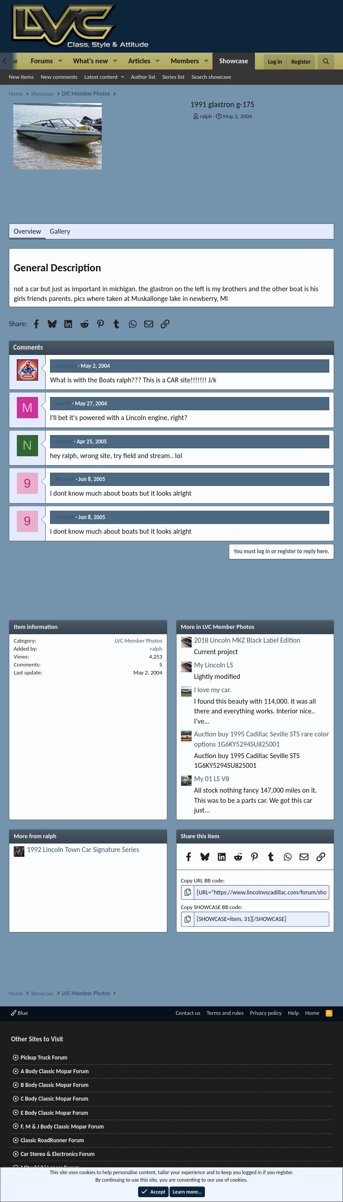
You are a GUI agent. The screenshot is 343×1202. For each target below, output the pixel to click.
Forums (42, 61)
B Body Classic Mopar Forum (55, 1085)
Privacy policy (266, 1012)
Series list (173, 76)
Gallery (60, 231)
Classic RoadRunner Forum (52, 1140)
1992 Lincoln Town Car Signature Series (83, 849)
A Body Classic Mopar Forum (55, 1071)
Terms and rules (225, 1012)
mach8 (63, 403)
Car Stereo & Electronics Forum (58, 1154)
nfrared (64, 441)
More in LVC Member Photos (217, 627)
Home (312, 1012)
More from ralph (35, 836)
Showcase (233, 61)
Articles (139, 61)
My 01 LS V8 (211, 778)
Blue (19, 1012)
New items (21, 76)
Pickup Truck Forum (44, 1057)
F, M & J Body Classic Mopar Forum (62, 1126)
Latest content (101, 76)
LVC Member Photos (138, 640)
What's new (90, 61)
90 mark (64, 479)
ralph (206, 116)
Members (185, 61)
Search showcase (211, 76)
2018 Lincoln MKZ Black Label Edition (247, 640)
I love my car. (212, 690)
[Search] (326, 61)
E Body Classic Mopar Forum (54, 1113)
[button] (60, 61)
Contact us (188, 1012)
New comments (59, 76)
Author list (143, 76)
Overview (27, 231)
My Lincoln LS (213, 665)
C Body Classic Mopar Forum (55, 1098)
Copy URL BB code (202, 880)
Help (293, 1012)
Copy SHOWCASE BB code (211, 906)
